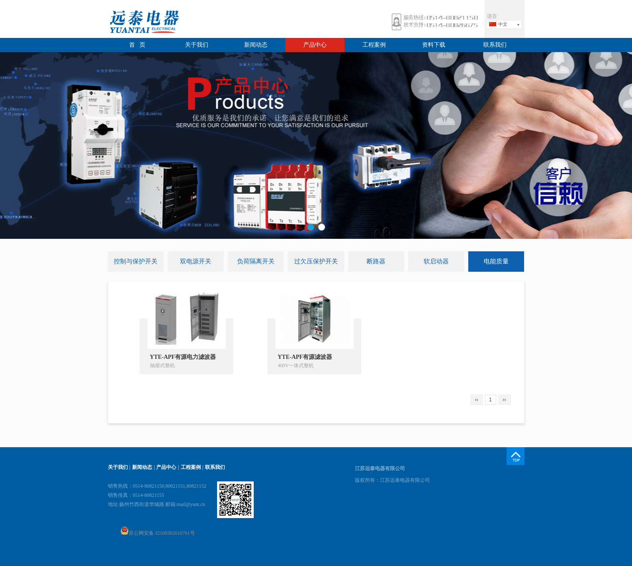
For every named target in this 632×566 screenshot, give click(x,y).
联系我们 (495, 45)
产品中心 (315, 45)
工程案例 (374, 45)
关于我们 (196, 45)
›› (504, 400)
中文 (502, 24)
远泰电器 (143, 22)
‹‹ (476, 400)
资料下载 (433, 45)
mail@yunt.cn (191, 504)
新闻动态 (255, 45)
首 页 (137, 45)
